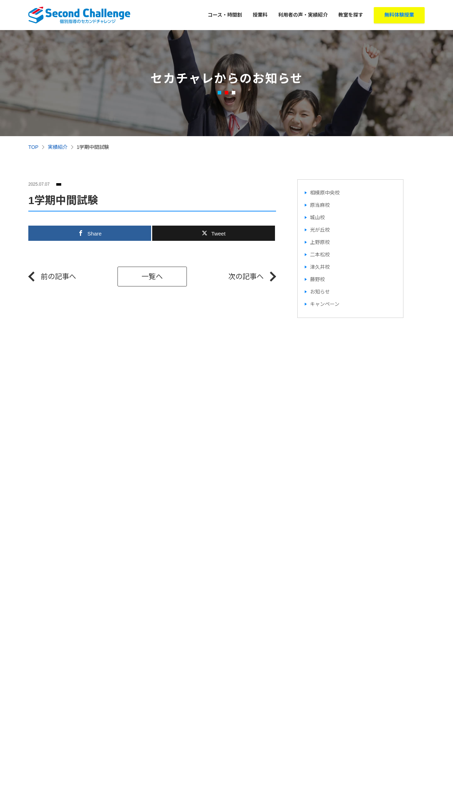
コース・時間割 (225, 15)
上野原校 (320, 242)
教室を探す (350, 15)
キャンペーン (324, 304)
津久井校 (320, 267)
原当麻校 (320, 205)
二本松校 (320, 254)
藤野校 (317, 279)
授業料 (260, 15)
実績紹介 (58, 147)
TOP (33, 147)
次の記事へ (246, 276)
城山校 (317, 217)
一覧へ (152, 276)
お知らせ (320, 292)
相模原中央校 (325, 193)
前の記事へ (58, 276)
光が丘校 (320, 230)
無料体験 (399, 15)
